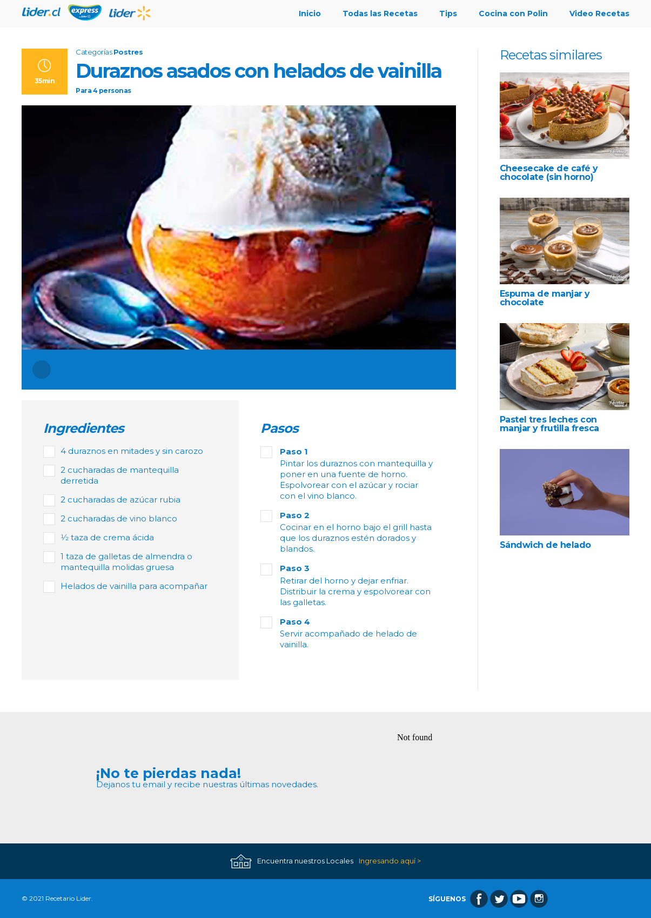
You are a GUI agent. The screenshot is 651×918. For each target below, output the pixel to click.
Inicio (310, 13)
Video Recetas (599, 13)
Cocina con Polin (513, 13)
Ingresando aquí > (390, 861)
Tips (448, 13)
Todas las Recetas (380, 13)
